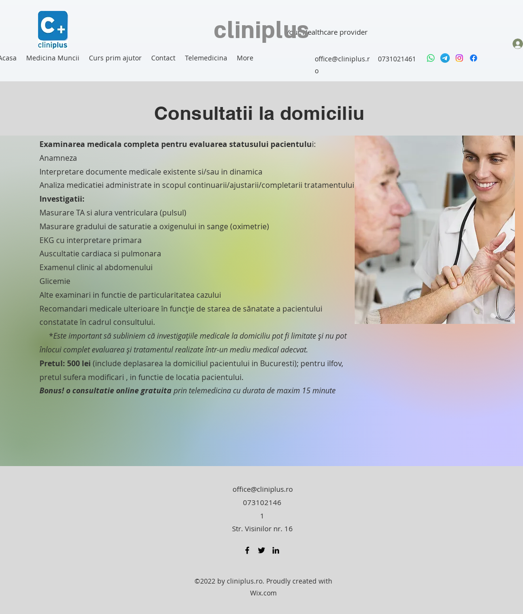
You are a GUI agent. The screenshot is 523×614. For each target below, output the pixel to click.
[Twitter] (261, 550)
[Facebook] (473, 58)
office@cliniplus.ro (262, 489)
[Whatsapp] (431, 58)
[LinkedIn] (276, 550)
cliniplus (261, 30)
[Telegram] (445, 58)
